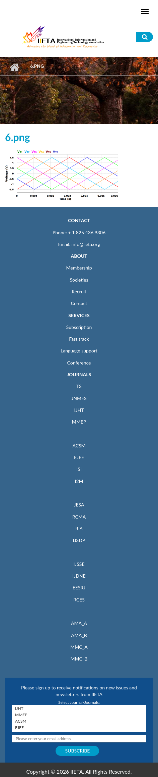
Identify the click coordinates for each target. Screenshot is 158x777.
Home (14, 67)
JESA (79, 504)
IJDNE (78, 576)
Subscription (79, 327)
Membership (79, 268)
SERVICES (78, 315)
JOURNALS (79, 374)
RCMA (79, 517)
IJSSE (78, 564)
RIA (79, 528)
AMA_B (79, 635)
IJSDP (79, 540)
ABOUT (79, 256)
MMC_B (79, 659)
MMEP (79, 422)
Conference (79, 363)
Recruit (79, 291)
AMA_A (79, 623)
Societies (79, 280)
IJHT (79, 410)
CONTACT (79, 220)
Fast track (79, 339)
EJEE (79, 457)
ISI (78, 469)
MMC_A (78, 647)
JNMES (78, 398)
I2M (79, 481)
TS (79, 386)
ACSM (78, 445)
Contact (79, 303)
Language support (79, 350)
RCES (79, 599)
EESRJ (79, 587)
